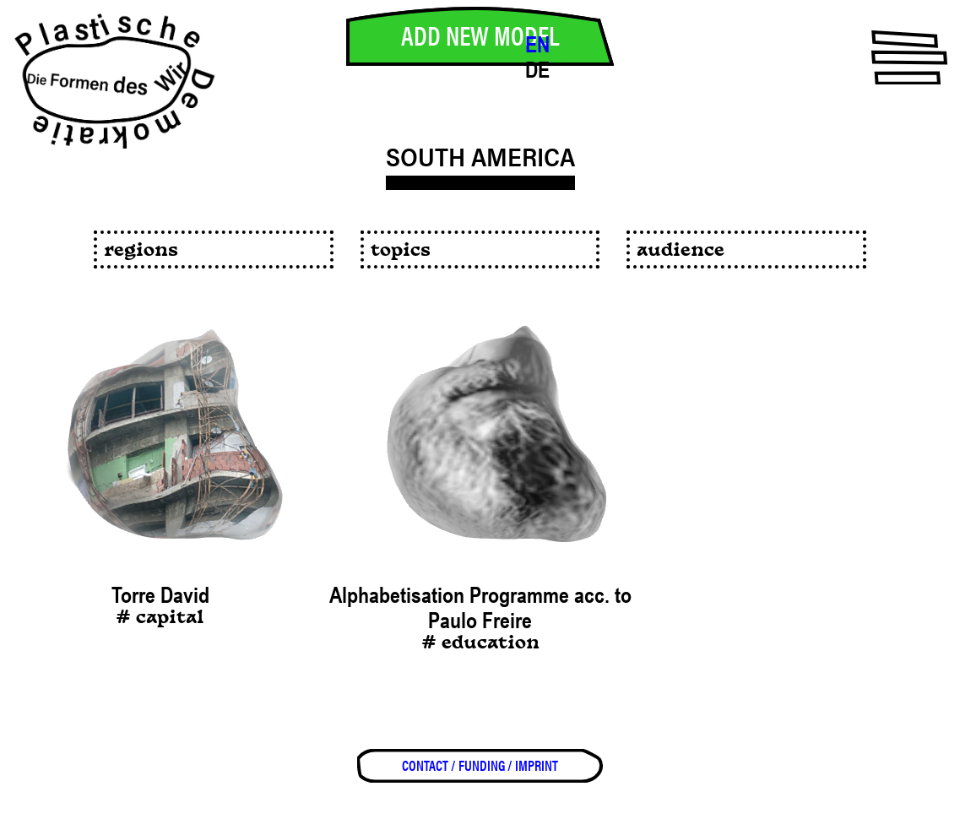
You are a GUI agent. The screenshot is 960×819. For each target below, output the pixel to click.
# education (480, 644)
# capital (160, 618)
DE (537, 70)
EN (537, 44)
